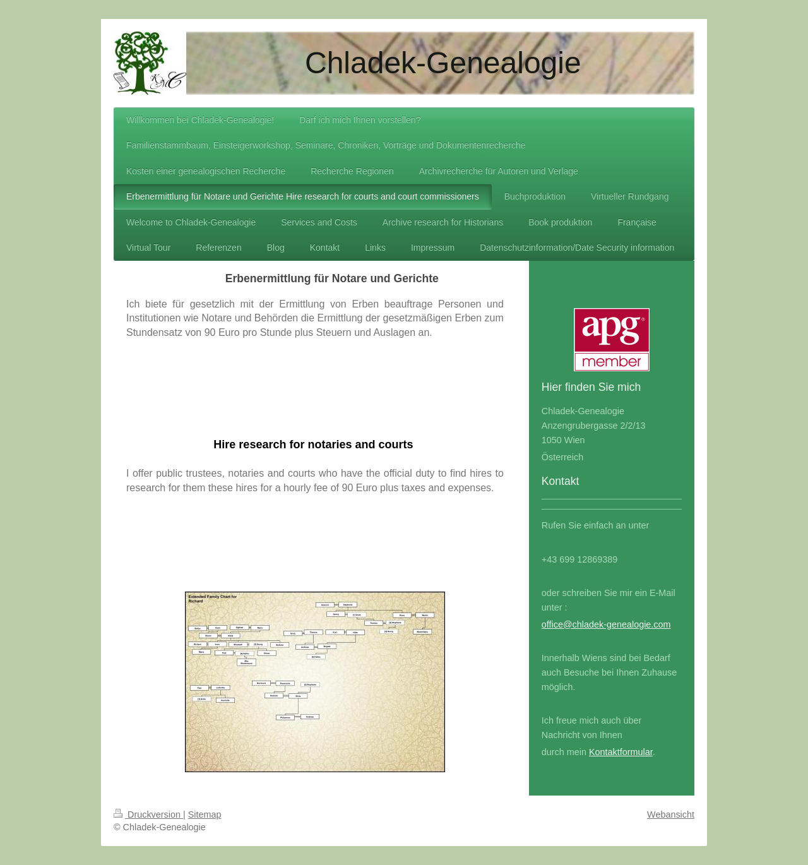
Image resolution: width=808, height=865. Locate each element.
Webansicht (670, 814)
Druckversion (148, 814)
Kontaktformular (621, 752)
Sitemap (205, 814)
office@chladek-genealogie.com (606, 624)
